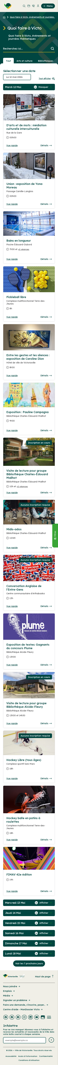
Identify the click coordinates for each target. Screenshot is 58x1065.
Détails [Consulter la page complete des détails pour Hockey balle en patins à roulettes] (46, 839)
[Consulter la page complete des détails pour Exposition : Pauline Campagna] (29, 417)
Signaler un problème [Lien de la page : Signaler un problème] (17, 1000)
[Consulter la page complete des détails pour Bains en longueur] (29, 246)
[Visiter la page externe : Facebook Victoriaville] (5, 1017)
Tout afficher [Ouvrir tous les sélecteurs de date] (47, 78)
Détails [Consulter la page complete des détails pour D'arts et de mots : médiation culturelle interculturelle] (46, 145)
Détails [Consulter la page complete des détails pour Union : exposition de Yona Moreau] (46, 204)
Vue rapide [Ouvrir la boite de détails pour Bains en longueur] (12, 259)
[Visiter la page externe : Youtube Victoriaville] (36, 1017)
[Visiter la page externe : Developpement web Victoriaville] (49, 1017)
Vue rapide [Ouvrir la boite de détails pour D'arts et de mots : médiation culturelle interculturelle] (12, 145)
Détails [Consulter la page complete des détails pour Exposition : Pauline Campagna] (46, 430)
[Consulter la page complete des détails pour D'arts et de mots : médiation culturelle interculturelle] (29, 132)
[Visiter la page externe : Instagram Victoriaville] (24, 1017)
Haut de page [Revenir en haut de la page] (44, 976)
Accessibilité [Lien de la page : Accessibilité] (11, 1056)
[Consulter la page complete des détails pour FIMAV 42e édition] (29, 878)
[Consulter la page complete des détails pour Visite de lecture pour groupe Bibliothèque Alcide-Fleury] (29, 710)
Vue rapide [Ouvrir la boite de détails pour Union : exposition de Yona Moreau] (12, 204)
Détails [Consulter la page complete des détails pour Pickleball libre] (46, 317)
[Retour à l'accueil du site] (5, 17)
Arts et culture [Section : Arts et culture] (24, 61)
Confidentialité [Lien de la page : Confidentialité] (46, 1056)
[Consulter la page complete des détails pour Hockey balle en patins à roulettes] (29, 826)
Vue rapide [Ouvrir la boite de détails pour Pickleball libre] (12, 317)
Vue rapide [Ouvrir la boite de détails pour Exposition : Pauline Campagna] (12, 430)
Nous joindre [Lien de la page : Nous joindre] (12, 986)
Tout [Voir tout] (8, 61)
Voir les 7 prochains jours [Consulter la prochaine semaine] (29, 963)
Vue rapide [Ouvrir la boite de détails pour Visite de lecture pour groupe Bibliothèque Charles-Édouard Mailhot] (12, 492)
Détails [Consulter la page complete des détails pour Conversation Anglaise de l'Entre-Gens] (46, 606)
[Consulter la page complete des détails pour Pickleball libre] (29, 304)
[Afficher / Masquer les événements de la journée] (46, 87)
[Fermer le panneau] (55, 535)
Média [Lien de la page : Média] (8, 995)
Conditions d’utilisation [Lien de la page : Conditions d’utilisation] (29, 1060)
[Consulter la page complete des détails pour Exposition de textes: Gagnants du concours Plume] (29, 652)
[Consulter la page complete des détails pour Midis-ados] (29, 535)
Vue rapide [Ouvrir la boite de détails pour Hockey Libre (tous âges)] (12, 778)
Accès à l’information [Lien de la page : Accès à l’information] (27, 1056)
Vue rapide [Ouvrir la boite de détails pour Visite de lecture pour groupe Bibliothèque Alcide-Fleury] (12, 723)
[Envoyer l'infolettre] (51, 1040)
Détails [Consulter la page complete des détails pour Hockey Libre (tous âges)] (46, 778)
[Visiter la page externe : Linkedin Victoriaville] (30, 1017)
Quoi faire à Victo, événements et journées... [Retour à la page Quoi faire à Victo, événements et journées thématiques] (32, 17)
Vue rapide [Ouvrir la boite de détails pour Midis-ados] (12, 547)
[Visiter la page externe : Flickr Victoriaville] (42, 1017)
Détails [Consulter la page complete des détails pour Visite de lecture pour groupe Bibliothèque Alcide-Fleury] (46, 723)
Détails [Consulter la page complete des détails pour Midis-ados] (46, 547)
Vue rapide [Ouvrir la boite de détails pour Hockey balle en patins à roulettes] (12, 839)
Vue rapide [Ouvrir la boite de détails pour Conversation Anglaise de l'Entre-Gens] (12, 606)
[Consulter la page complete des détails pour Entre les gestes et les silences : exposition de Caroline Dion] (29, 362)
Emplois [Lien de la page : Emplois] (9, 991)
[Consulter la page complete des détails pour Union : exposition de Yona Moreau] (29, 191)
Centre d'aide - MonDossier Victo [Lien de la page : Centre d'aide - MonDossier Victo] (23, 1009)
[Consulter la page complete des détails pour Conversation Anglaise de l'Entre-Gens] (29, 593)
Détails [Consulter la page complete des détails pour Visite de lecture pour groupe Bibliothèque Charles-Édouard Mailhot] (46, 492)
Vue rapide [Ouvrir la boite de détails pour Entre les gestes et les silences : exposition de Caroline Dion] (12, 375)
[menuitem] (7, 6)
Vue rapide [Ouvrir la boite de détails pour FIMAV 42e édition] (12, 891)
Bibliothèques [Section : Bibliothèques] (45, 61)
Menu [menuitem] (48, 6)
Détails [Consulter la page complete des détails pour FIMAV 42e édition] (46, 891)
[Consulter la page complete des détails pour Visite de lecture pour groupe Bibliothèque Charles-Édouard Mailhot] (29, 480)
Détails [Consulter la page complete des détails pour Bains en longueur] (46, 259)
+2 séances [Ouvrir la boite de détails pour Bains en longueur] (23, 249)
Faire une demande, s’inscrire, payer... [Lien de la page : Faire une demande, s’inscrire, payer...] (26, 1004)
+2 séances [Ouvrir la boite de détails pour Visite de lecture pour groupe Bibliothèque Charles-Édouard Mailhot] (22, 486)
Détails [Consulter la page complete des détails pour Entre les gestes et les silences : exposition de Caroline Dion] (46, 375)
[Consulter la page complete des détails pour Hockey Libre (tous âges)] (29, 765)
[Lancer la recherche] (52, 49)
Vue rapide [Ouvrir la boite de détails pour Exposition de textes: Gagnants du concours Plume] (12, 664)
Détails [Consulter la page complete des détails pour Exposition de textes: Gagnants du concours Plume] (46, 664)
